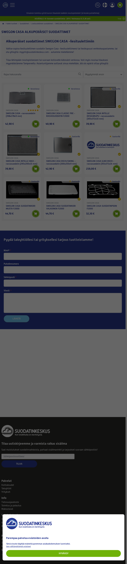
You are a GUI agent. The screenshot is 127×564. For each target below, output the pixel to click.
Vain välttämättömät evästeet (18, 546)
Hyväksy (63, 553)
